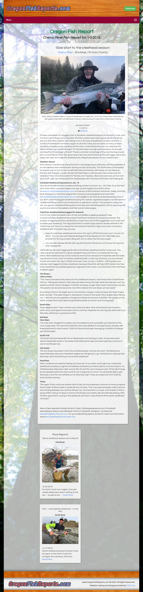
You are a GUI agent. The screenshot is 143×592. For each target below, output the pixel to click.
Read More (68, 495)
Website (84, 131)
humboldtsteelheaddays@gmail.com (59, 197)
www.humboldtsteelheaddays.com (58, 191)
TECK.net (131, 586)
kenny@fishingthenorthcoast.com (60, 417)
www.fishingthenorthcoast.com (53, 414)
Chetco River (65, 52)
